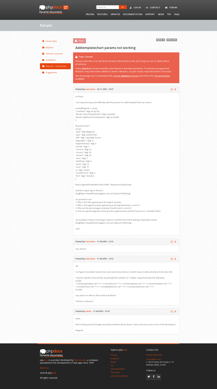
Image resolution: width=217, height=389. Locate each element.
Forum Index (49, 41)
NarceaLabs (80, 360)
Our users (115, 372)
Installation (49, 60)
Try (169, 14)
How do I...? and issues (54, 66)
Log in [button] (134, 7)
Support (150, 14)
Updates (115, 14)
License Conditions (119, 376)
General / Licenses (52, 53)
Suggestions (49, 72)
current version (126, 75)
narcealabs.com (153, 359)
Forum (170, 7)
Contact (152, 7)
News (161, 14)
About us (44, 367)
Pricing (90, 14)
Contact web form (154, 354)
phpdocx (48, 47)
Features (102, 14)
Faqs (176, 14)
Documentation (132, 14)
